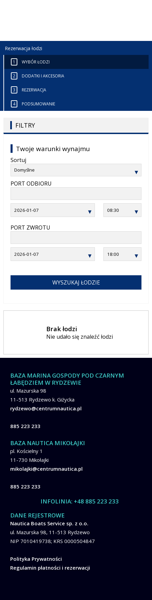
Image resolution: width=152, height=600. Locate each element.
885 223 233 (25, 426)
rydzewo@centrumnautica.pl (46, 408)
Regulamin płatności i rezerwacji (50, 567)
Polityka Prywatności (36, 558)
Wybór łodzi (30, 61)
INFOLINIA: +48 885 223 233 (79, 501)
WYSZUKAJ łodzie (76, 282)
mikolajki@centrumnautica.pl (46, 468)
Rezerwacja (28, 89)
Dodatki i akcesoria (37, 75)
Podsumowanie (33, 103)
